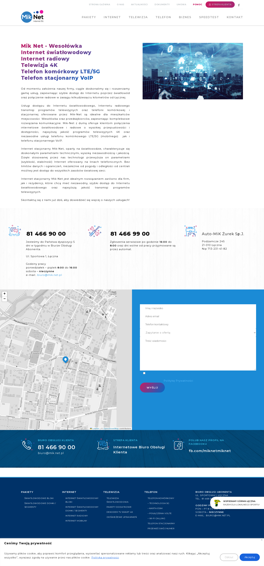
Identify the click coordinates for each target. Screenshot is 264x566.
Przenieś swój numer (162, 528)
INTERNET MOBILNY (76, 524)
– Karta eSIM (155, 508)
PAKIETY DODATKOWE (120, 507)
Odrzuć (229, 557)
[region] (132, 552)
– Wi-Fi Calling (157, 518)
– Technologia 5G (159, 503)
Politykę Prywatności (178, 380)
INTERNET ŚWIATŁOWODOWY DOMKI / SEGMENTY (81, 511)
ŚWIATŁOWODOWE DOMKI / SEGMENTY (40, 505)
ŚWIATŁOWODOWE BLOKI (40, 498)
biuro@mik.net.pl (49, 275)
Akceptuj (249, 557)
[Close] (261, 540)
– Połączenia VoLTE (160, 513)
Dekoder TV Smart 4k (120, 512)
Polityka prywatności (105, 557)
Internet (69, 492)
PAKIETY (27, 492)
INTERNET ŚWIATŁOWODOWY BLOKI (81, 500)
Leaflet (94, 428)
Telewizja (111, 492)
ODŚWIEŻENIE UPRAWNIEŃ (123, 517)
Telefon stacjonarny (162, 523)
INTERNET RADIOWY (77, 519)
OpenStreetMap (111, 428)
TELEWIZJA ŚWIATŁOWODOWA (118, 500)
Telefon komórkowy (162, 498)
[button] (65, 359)
